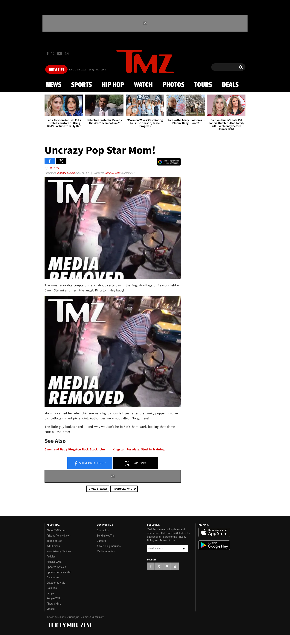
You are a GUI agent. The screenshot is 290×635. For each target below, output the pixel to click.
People (51, 593)
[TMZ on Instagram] (67, 54)
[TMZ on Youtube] (60, 53)
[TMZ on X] (53, 54)
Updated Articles (56, 567)
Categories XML (56, 582)
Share (90, 463)
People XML (54, 598)
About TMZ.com (56, 530)
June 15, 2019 (113, 172)
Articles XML (54, 561)
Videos (51, 608)
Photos (173, 85)
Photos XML (54, 603)
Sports (81, 85)
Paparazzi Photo (123, 488)
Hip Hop (113, 85)
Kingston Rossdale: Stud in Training (138, 449)
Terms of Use (54, 540)
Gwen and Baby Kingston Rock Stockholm (75, 449)
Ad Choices (53, 546)
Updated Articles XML (59, 572)
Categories (53, 577)
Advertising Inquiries (109, 546)
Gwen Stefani (97, 488)
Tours (203, 85)
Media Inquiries (106, 551)
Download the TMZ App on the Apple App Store (214, 532)
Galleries (52, 587)
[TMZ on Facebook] (48, 54)
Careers (101, 540)
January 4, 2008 (66, 172)
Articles (51, 556)
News (53, 85)
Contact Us (103, 530)
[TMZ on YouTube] (167, 566)
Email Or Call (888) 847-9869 (87, 70)
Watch (143, 85)
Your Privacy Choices (59, 551)
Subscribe (184, 548)
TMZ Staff (54, 168)
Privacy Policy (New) (58, 535)
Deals (230, 85)
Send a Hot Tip (105, 535)
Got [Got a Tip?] (56, 69)
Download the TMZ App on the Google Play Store (214, 545)
